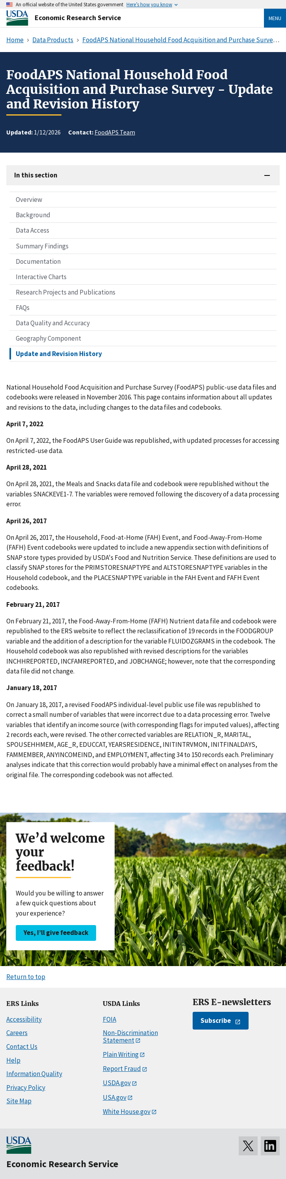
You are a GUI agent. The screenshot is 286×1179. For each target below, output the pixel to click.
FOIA (109, 1019)
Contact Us (21, 1046)
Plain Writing (121, 1054)
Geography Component (48, 338)
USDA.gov (117, 1082)
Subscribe (216, 1020)
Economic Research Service (78, 17)
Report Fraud (122, 1068)
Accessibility (24, 1019)
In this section (36, 175)
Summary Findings (42, 246)
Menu (275, 18)
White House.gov (126, 1111)
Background (33, 215)
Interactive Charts (41, 276)
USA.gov (114, 1097)
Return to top (25, 976)
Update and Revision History (59, 353)
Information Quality (34, 1073)
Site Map (19, 1101)
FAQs (23, 307)
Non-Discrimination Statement (130, 1036)
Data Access (32, 230)
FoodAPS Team (115, 132)
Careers (17, 1032)
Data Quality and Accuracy (53, 323)
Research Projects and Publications (65, 292)
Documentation (38, 261)
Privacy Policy (25, 1087)
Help (13, 1060)
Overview (29, 199)
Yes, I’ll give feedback (56, 932)
